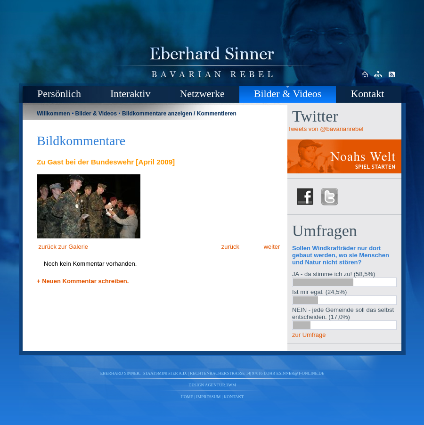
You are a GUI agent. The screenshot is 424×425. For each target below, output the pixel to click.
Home (187, 396)
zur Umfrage (309, 334)
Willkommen (53, 113)
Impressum (208, 396)
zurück (229, 246)
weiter (273, 246)
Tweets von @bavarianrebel (325, 128)
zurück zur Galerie (62, 246)
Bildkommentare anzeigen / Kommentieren (179, 113)
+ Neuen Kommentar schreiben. (83, 281)
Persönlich (59, 93)
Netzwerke (201, 93)
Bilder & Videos (288, 93)
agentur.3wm (220, 385)
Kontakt (367, 93)
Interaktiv (130, 93)
